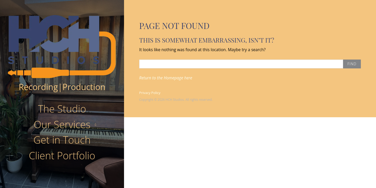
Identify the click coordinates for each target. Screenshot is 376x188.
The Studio (62, 108)
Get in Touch (62, 139)
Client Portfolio (62, 155)
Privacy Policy (149, 92)
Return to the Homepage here (165, 78)
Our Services (62, 124)
